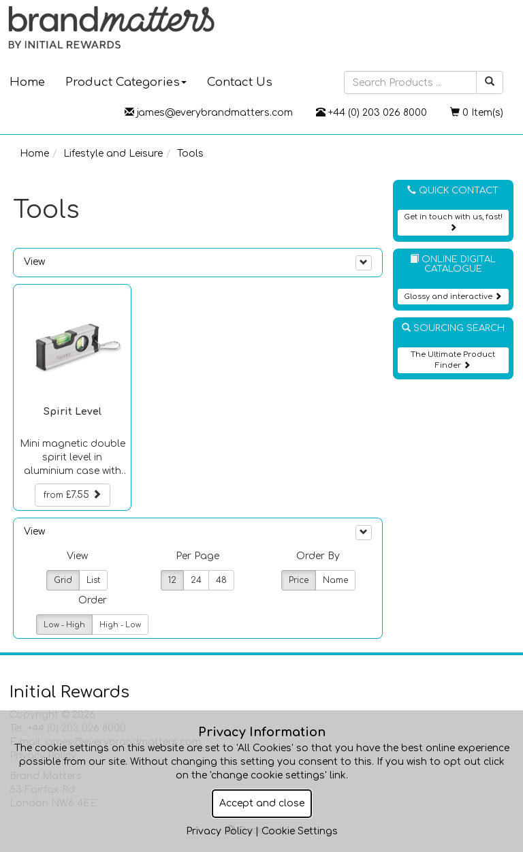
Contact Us (239, 82)
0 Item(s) (476, 113)
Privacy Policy (219, 831)
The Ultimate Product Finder (453, 360)
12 (172, 580)
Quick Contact (452, 190)
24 (196, 580)
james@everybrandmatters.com (209, 113)
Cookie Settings (300, 831)
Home (34, 153)
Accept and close (261, 803)
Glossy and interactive (453, 296)
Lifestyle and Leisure (113, 153)
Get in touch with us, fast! (453, 221)
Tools (190, 153)
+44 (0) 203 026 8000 (371, 113)
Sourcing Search (453, 328)
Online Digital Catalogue (453, 264)
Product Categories (126, 82)
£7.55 (72, 494)
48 (221, 580)
